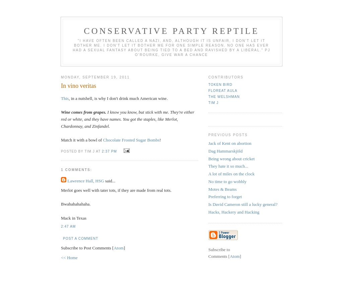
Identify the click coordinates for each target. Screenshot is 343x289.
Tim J (213, 103)
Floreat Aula (222, 91)
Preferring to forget (225, 196)
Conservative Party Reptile (171, 31)
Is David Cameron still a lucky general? (243, 204)
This (65, 98)
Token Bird (220, 84)
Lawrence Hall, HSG (85, 180)
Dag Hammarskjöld (225, 151)
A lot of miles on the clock (231, 173)
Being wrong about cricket (231, 158)
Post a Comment (80, 238)
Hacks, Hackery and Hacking (233, 212)
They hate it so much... (228, 166)
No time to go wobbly (227, 181)
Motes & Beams (222, 189)
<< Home (69, 257)
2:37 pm (110, 151)
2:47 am (68, 226)
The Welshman (224, 97)
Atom (119, 247)
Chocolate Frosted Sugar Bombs (131, 139)
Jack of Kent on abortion (230, 143)
